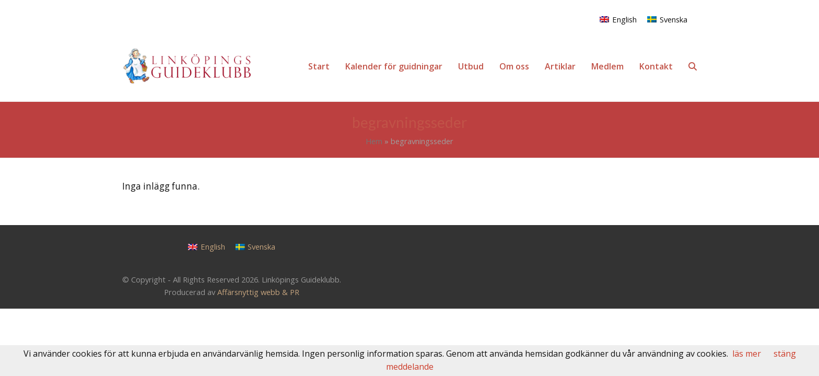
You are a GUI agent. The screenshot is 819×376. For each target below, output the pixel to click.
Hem (374, 141)
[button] (693, 66)
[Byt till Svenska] (667, 19)
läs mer (746, 353)
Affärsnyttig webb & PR (258, 292)
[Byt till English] (618, 19)
